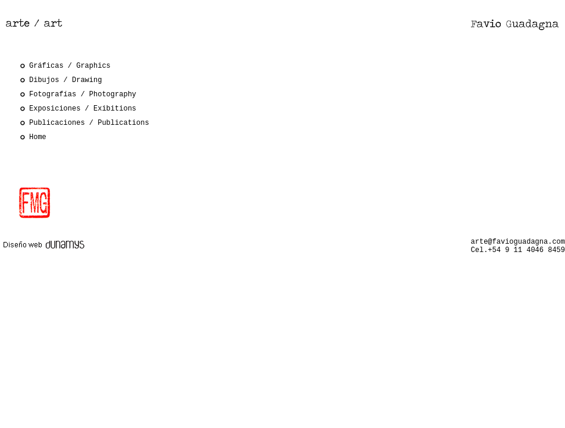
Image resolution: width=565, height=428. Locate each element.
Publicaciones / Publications (89, 123)
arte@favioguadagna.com (518, 242)
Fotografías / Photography (82, 94)
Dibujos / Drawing (65, 80)
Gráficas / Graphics (70, 66)
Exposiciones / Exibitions (82, 109)
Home (37, 137)
